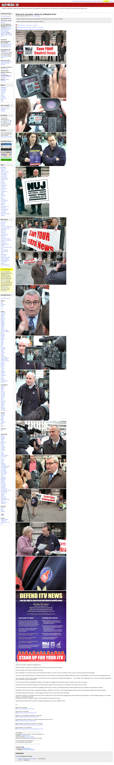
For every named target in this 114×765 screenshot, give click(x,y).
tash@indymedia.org (25, 735)
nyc (1, 475)
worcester (3, 503)
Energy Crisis (4, 185)
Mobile (77, 1)
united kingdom (4, 380)
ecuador (3, 396)
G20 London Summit (5, 238)
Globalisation (4, 191)
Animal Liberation (5, 171)
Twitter (7, 120)
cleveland (3, 447)
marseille (3, 352)
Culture (31, 15)
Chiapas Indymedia (5, 80)
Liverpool (3, 92)
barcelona (3, 318)
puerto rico (3, 400)
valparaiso (3, 408)
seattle (2, 495)
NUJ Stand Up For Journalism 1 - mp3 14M (27, 25)
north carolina (4, 472)
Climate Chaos (4, 179)
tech (2, 523)
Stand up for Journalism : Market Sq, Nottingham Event (36, 14)
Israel (2, 510)
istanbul (2, 339)
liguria (2, 344)
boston (2, 443)
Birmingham (3, 89)
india (2, 430)
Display (17, 756)
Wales (2, 99)
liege (2, 343)
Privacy (90, 1)
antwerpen (3, 312)
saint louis (3, 486)
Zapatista (3, 215)
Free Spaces (4, 188)
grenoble (3, 335)
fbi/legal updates (4, 519)
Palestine (3, 203)
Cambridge (3, 90)
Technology (3, 210)
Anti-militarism (4, 174)
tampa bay (3, 496)
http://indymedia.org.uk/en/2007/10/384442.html (27, 716)
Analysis (3, 170)
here (4, 57)
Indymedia (3, 195)
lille (1, 346)
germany (3, 334)
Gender (2, 189)
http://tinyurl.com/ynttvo (29, 736)
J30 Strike (3, 232)
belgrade (3, 322)
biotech (2, 515)
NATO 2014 (3, 222)
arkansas (3, 436)
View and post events (6, 16)
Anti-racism (3, 176)
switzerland (3, 375)
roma (2, 367)
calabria (2, 326)
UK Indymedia (15, 4)
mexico (2, 398)
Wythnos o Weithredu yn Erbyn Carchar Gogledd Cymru (6, 35)
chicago (2, 446)
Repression (3, 207)
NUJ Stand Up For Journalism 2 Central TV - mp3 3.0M (30, 27)
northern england (5, 358)
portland (3, 480)
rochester (3, 483)
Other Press (3, 201)
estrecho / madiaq (5, 331)
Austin (2, 440)
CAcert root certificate (4, 287)
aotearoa (3, 414)
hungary (3, 336)
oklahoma (3, 476)
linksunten (3, 347)
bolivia (2, 387)
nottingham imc (4, 359)
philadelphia (3, 478)
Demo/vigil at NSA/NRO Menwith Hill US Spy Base (6, 45)
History (2, 194)
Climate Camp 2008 (5, 257)
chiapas (2, 388)
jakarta (2, 419)
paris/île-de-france (5, 360)
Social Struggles (37, 15)
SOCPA (2, 263)
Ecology (2, 182)
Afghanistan (3, 169)
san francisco (4, 488)
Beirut (2, 508)
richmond (3, 482)
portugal (3, 366)
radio (2, 303)
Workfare (3, 225)
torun (2, 376)
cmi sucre (3, 394)
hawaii (2, 452)
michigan (3, 463)
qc (1, 424)
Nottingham (3, 109)
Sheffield (3, 96)
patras (2, 362)
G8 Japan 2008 (4, 251)
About (93, 1)
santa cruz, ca (4, 492)
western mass (4, 502)
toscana (2, 378)
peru (2, 399)
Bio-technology (4, 177)
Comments (20, 753)
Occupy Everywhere (5, 228)
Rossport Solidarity (5, 260)
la (1, 458)
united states (4, 498)
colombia (3, 395)
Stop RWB (3, 256)
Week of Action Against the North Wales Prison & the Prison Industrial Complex (6, 29)
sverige (2, 374)
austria (2, 316)
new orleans (3, 471)
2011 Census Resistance (6, 226)
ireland (2, 338)
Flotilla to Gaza (4, 234)
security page (4, 290)
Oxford (2, 95)
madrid (2, 350)
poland (2, 364)
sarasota (3, 494)
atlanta (2, 439)
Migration (3, 198)
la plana (2, 342)
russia (2, 370)
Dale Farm (3, 231)
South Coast (3, 98)
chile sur (3, 391)
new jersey (3, 468)
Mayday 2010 (4, 235)
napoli (2, 355)
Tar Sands (3, 237)
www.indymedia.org (5, 298)
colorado (3, 448)
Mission (85, 1)
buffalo (2, 444)
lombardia (3, 348)
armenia (3, 314)
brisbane (3, 415)
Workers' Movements (5, 213)
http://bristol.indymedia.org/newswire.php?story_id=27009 (30, 724)
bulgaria (2, 324)
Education (3, 183)
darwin (2, 418)
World (2, 101)
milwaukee (3, 464)
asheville (3, 438)
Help (101, 1)
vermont (3, 500)
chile (2, 390)
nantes (2, 354)
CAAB (9, 46)
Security (107, 1)
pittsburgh (3, 479)
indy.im (2, 120)
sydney (2, 426)
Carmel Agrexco (4, 250)
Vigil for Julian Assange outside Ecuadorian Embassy (6, 63)
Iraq (2, 197)
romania (3, 368)
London (2, 93)
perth (2, 423)
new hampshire (4, 467)
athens (2, 315)
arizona (2, 435)
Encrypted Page (6, 269)
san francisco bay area (6, 490)
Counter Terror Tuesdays (5, 51)
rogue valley (3, 484)
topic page (5, 68)
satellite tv (3, 304)
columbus (3, 450)
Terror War (3, 212)
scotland (3, 372)
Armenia (3, 507)
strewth (20, 760)
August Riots (4, 229)
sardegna (3, 371)
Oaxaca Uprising (4, 258)
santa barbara (4, 491)
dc (1, 451)
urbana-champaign (5, 499)
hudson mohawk (4, 455)
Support (111, 1)
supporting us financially (6, 136)
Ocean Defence (4, 200)
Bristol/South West (5, 108)
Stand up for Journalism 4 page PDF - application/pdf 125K (30, 29)
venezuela (3, 410)
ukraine (2, 379)
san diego (3, 487)
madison (3, 459)
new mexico (3, 470)
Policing (2, 204)
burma (2, 416)
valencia (3, 382)
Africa (2, 308)
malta (2, 351)
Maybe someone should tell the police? (28, 758)
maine (2, 460)
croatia (2, 327)
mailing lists (3, 520)
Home (73, 1)
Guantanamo (4, 242)
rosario (2, 403)
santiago (3, 404)
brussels (3, 323)
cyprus (2, 328)
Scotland (3, 111)
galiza (2, 332)
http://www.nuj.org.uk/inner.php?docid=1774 (27, 712)
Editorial (81, 1)
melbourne (3, 422)
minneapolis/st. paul (5, 466)
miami (2, 462)
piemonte (3, 363)
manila (2, 420)
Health (2, 192)
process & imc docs (5, 522)
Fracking (3, 186)
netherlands (3, 356)
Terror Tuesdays (4, 56)
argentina (3, 386)
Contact (98, 1)
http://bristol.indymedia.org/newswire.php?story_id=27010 (30, 728)
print (2, 302)
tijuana (2, 406)
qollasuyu (3, 402)
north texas (3, 474)
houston (2, 454)
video (2, 306)
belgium (2, 320)
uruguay (3, 407)
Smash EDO (3, 261)
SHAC (2, 253)
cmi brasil (3, 392)
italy (2, 340)
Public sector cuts (5, 206)
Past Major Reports (5, 264)
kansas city (3, 456)
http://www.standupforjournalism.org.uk (25, 708)
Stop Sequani (4, 254)
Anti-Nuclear (3, 173)
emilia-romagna (4, 330)
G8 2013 (3, 223)
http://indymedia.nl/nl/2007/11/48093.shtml (26, 720)
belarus (2, 319)
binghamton (3, 442)
